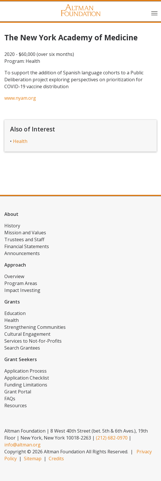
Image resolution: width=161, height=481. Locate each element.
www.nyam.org (20, 98)
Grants (12, 302)
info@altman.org (22, 445)
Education (15, 313)
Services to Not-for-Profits (33, 341)
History (12, 225)
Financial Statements (26, 246)
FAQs (9, 398)
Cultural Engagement (27, 334)
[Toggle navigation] (154, 13)
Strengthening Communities (35, 327)
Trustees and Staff (24, 239)
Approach (15, 265)
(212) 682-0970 (112, 438)
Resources (15, 405)
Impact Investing (22, 290)
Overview (14, 276)
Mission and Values (25, 232)
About (11, 214)
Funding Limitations (25, 385)
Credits (56, 458)
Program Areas (20, 283)
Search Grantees (22, 348)
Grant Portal (17, 391)
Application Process (25, 371)
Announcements (22, 253)
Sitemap (32, 458)
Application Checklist (26, 378)
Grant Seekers (20, 359)
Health (20, 141)
